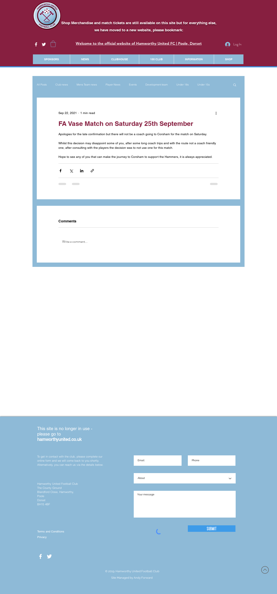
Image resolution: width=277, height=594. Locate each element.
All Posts (42, 84)
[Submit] (211, 528)
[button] (53, 44)
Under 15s (203, 84)
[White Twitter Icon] (44, 44)
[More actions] (216, 113)
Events (133, 84)
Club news (61, 84)
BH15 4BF (43, 504)
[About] (185, 478)
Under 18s (182, 84)
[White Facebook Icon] (36, 44)
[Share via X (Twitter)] (71, 171)
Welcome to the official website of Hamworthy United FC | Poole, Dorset (139, 43)
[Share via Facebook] (60, 171)
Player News (113, 84)
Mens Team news (87, 84)
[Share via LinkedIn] (82, 171)
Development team (156, 84)
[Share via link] (92, 171)
